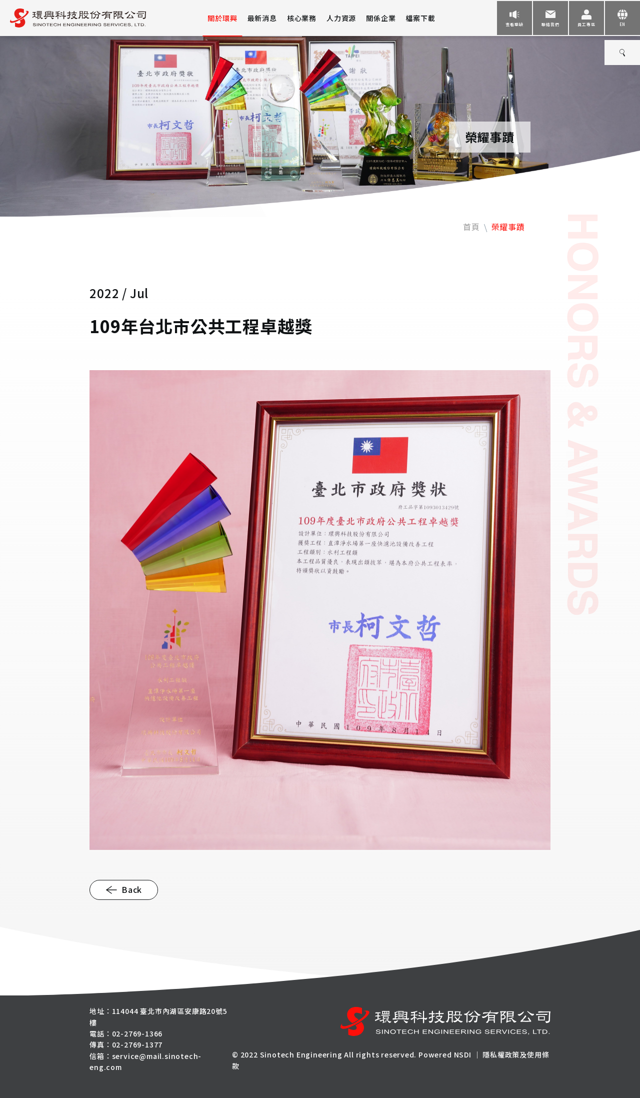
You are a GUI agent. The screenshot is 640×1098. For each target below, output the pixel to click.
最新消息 (262, 18)
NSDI (463, 1054)
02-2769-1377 (137, 1044)
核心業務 (301, 18)
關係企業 (381, 18)
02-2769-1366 (137, 1033)
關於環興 (222, 18)
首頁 (471, 227)
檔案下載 (420, 18)
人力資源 (341, 18)
